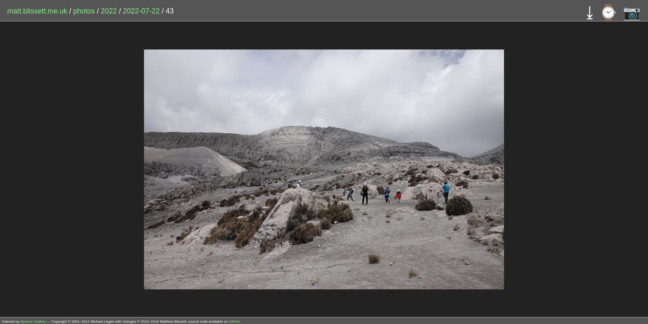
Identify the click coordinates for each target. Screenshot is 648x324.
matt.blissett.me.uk (37, 11)
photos (84, 11)
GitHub (234, 322)
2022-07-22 (141, 11)
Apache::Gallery (33, 322)
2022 (109, 11)
